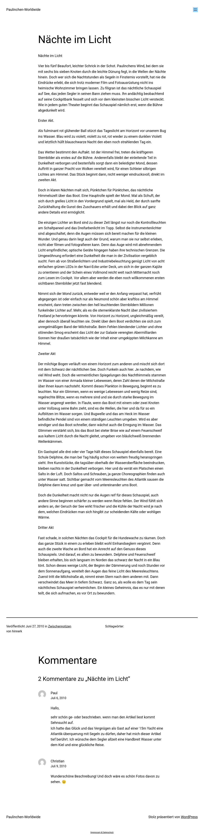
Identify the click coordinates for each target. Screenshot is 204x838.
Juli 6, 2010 (58, 698)
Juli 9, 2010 (58, 766)
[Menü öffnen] (195, 9)
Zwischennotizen (59, 626)
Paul (54, 693)
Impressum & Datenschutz (102, 832)
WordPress (189, 817)
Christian (58, 761)
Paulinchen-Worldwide (23, 10)
